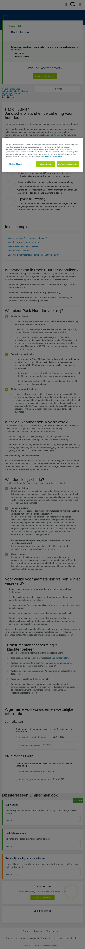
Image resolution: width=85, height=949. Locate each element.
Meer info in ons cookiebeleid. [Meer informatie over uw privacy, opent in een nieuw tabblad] (51, 157)
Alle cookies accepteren (67, 164)
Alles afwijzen (45, 164)
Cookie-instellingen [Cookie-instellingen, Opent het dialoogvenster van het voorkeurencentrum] (14, 164)
